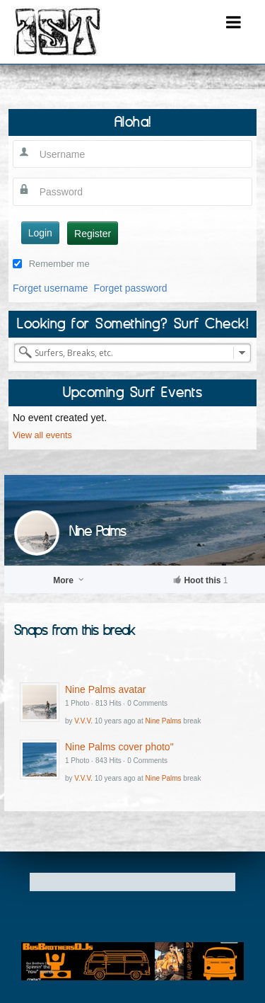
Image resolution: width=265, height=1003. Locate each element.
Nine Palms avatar (105, 689)
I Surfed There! (58, 31)
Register (92, 233)
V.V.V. (83, 721)
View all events (42, 435)
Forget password (130, 288)
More (69, 580)
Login (40, 233)
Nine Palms (97, 530)
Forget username (50, 288)
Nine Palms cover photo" (119, 746)
